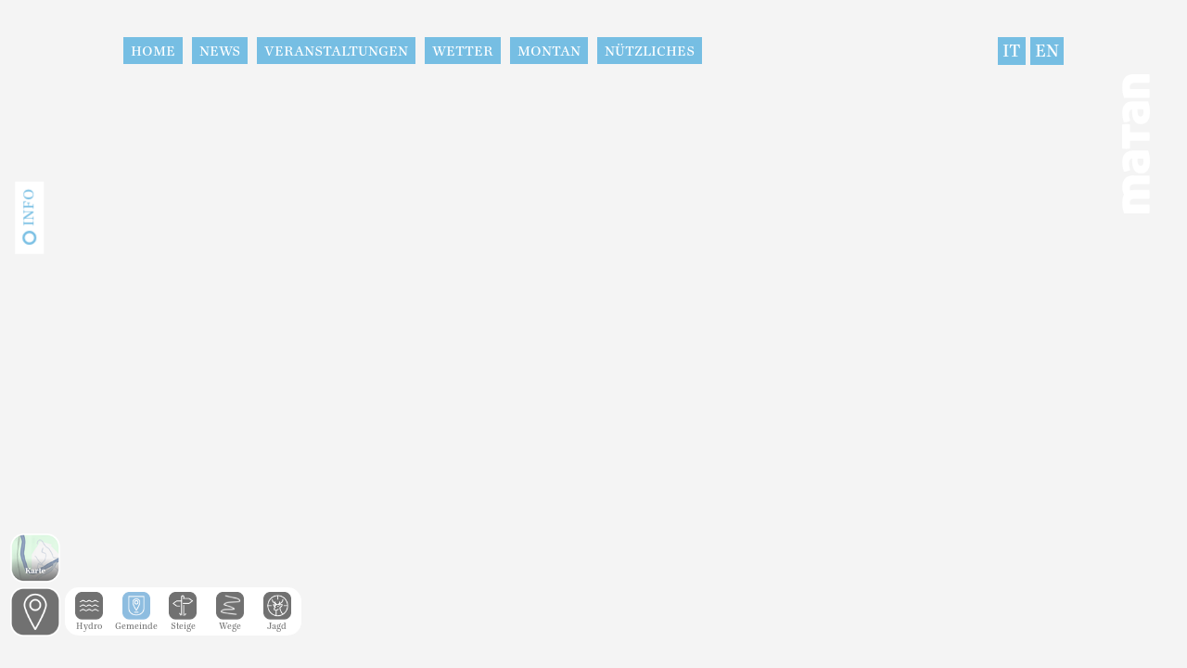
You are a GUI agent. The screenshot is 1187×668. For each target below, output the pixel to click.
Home (153, 51)
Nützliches (650, 51)
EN (1047, 51)
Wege (230, 621)
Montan (549, 51)
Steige (183, 621)
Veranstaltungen (336, 51)
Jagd (277, 621)
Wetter (462, 51)
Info (28, 207)
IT (1011, 51)
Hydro (89, 621)
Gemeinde (136, 621)
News (219, 51)
